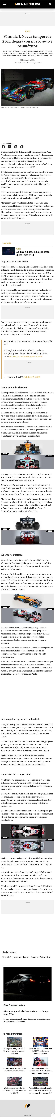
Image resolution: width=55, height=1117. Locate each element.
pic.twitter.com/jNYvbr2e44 (29, 356)
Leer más (6, 243)
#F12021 (12, 356)
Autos (27, 31)
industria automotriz (40, 957)
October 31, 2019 (32, 377)
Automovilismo (21, 957)
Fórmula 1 (6, 957)
